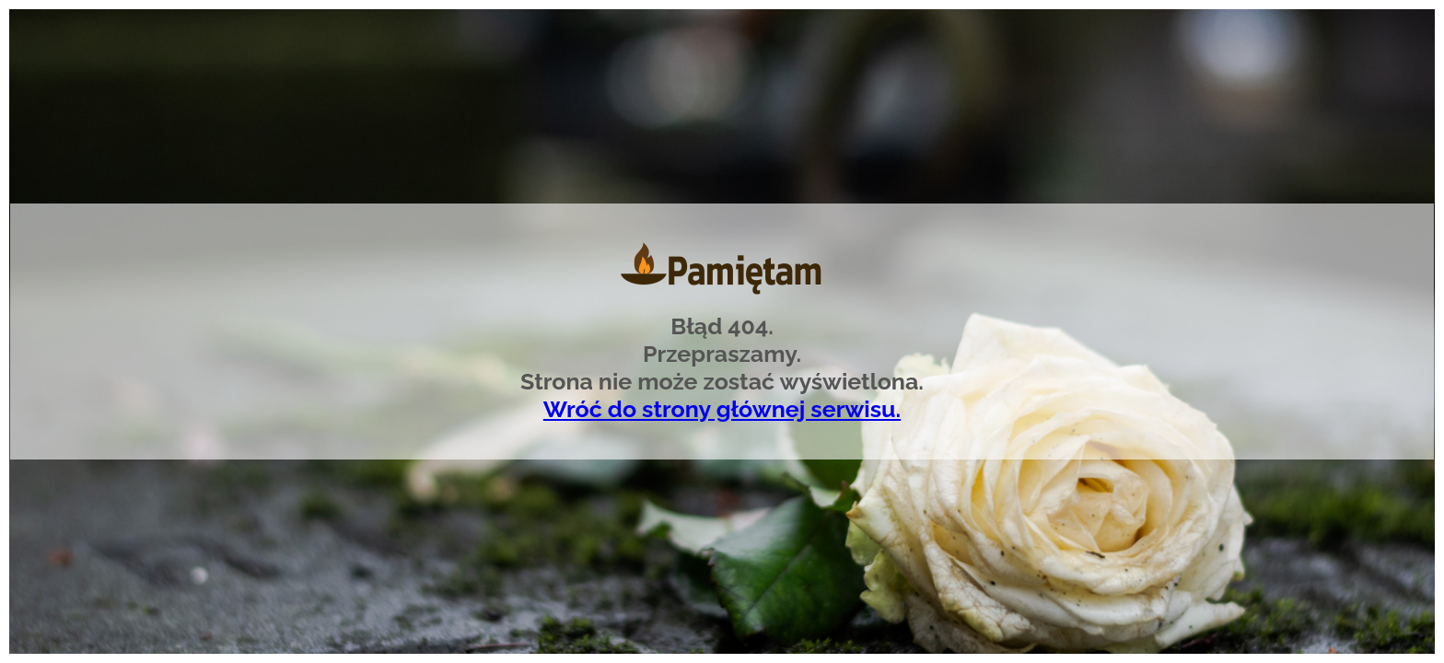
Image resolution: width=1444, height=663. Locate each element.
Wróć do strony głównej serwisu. (722, 409)
